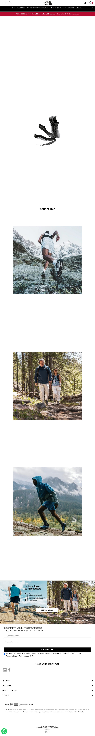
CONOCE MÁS (47, 209)
